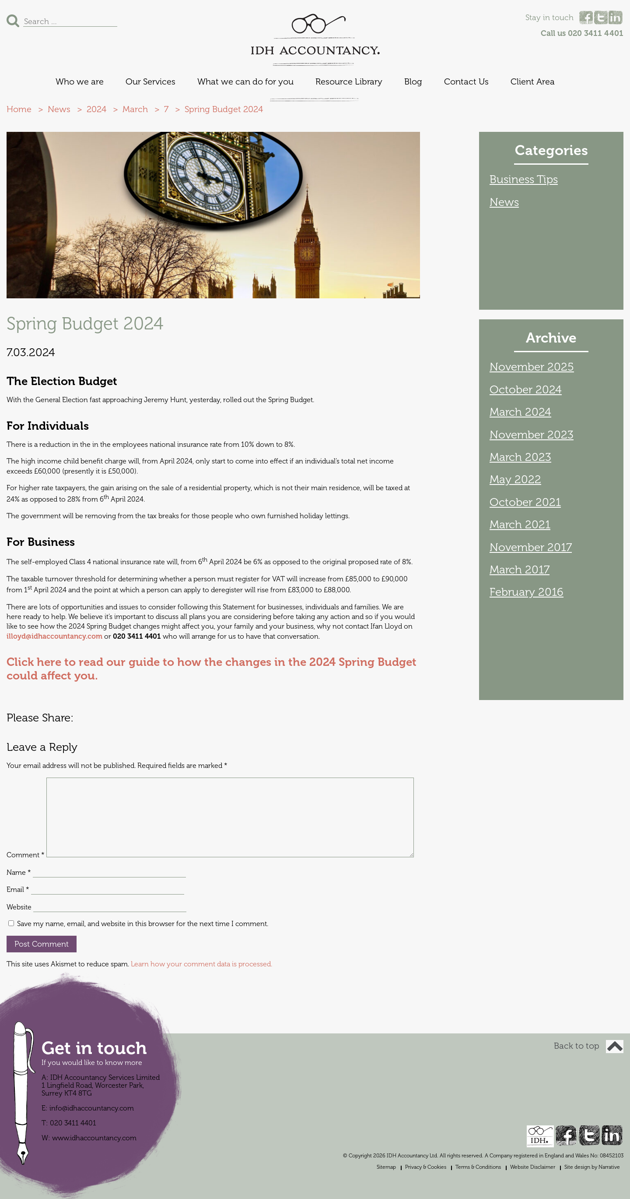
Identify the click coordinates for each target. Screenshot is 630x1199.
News (504, 202)
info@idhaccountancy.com (91, 1108)
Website (19, 907)
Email (18, 890)
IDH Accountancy (315, 34)
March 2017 (520, 569)
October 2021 (525, 502)
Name (19, 873)
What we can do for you (245, 82)
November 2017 (531, 547)
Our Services (150, 82)
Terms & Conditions (478, 1167)
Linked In (616, 18)
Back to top (588, 1046)
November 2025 (532, 367)
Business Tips (524, 179)
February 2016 (527, 592)
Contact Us (466, 82)
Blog (413, 82)
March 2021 (520, 524)
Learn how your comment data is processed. (201, 964)
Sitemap (386, 1167)
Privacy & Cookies (425, 1167)
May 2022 (515, 479)
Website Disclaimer (532, 1167)
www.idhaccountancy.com (94, 1138)
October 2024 (526, 389)
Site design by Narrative (592, 1167)
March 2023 (520, 457)
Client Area (533, 82)
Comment (26, 855)
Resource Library (348, 82)
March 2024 (520, 412)
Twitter (601, 18)
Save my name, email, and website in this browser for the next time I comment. (142, 924)
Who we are (80, 82)
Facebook (586, 18)
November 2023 (532, 434)
